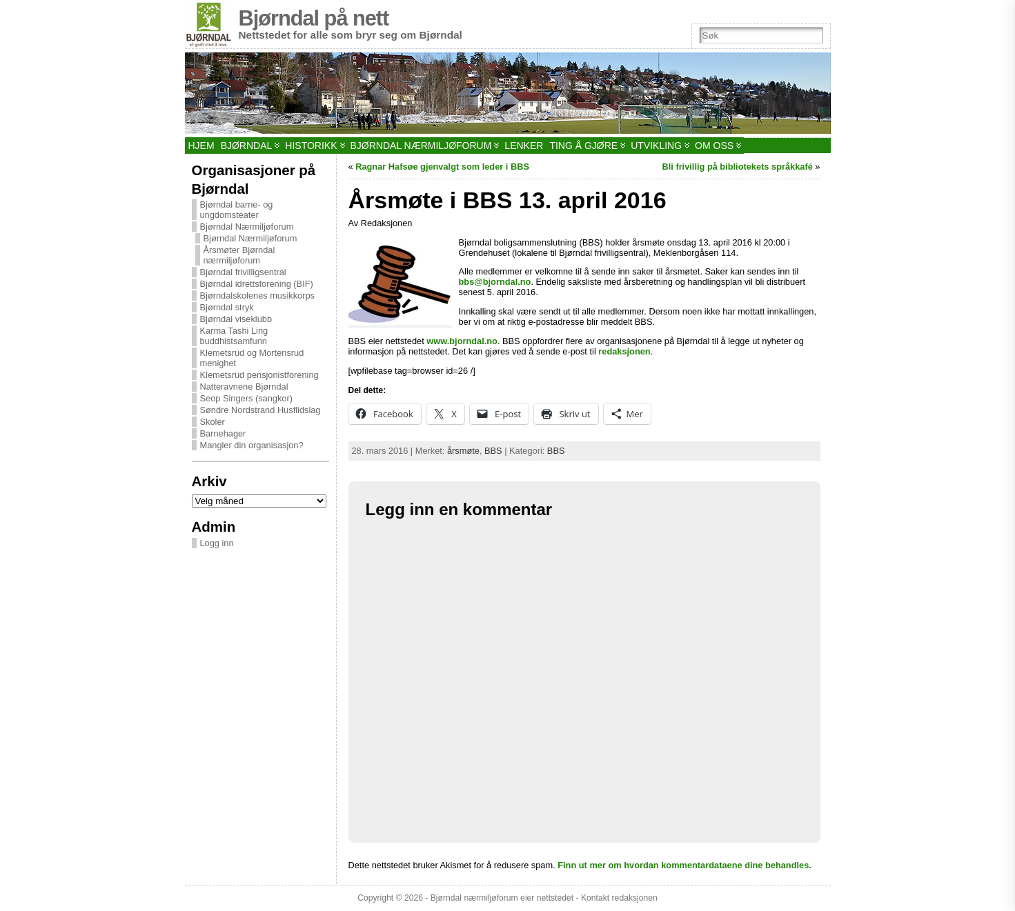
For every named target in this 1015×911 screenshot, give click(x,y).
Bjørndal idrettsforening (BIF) (256, 284)
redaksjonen (624, 351)
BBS (493, 451)
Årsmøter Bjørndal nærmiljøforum (239, 255)
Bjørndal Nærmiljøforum (247, 226)
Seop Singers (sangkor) (246, 398)
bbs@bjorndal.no (495, 282)
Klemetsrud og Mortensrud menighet (252, 358)
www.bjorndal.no (461, 341)
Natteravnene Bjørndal (244, 386)
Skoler (212, 422)
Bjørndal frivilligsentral (243, 272)
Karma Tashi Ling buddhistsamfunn (234, 336)
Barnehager (223, 433)
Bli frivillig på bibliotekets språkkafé (737, 166)
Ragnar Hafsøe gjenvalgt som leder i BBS (442, 166)
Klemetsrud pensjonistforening (259, 375)
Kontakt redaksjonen (619, 898)
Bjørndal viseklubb (236, 319)
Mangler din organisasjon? (252, 445)
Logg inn (217, 543)
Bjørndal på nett (314, 18)
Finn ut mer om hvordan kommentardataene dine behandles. (684, 865)
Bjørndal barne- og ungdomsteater (236, 209)
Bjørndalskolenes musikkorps (257, 295)
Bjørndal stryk (227, 307)
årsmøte (463, 451)
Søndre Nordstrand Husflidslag (260, 410)
